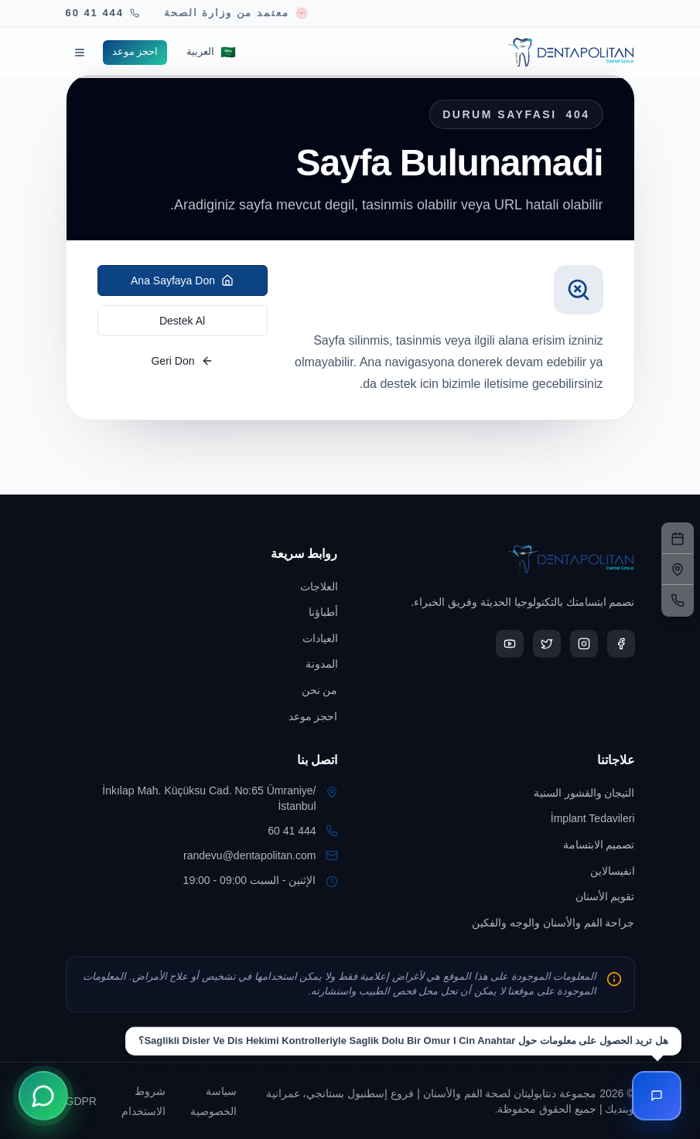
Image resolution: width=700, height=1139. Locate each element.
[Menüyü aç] (80, 52)
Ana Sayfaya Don (182, 280)
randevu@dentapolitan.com (249, 855)
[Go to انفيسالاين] (499, 871)
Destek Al (182, 320)
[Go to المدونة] (202, 664)
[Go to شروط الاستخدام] (140, 1100)
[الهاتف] (677, 600)
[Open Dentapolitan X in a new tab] (547, 644)
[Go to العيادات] (202, 638)
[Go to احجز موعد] (135, 52)
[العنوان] (677, 569)
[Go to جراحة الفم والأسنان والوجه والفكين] (499, 923)
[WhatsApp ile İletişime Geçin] (43, 1095)
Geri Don (182, 361)
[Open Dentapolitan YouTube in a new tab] (510, 644)
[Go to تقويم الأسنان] (499, 896)
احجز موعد (135, 51)
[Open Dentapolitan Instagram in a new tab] (584, 644)
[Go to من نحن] (202, 690)
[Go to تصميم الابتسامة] (499, 845)
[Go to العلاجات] (202, 586)
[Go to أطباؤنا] (202, 612)
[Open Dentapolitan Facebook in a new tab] (621, 644)
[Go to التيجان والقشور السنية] (499, 793)
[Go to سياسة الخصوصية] (210, 1100)
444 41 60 (292, 830)
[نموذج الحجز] (677, 538)
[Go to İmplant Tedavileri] (499, 818)
